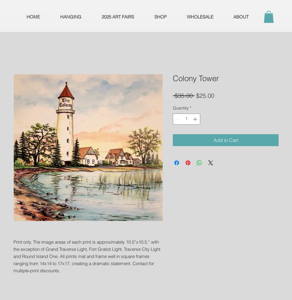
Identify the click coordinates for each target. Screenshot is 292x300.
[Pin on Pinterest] (188, 162)
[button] (269, 17)
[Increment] (195, 119)
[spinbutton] (186, 119)
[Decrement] (177, 119)
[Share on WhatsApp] (199, 162)
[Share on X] (210, 162)
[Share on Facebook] (176, 162)
